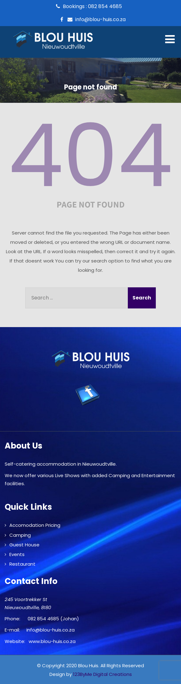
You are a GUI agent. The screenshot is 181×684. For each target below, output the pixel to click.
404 (90, 156)
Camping (20, 535)
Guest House (24, 544)
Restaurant (22, 564)
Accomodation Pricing (34, 525)
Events (17, 554)
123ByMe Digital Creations (102, 674)
